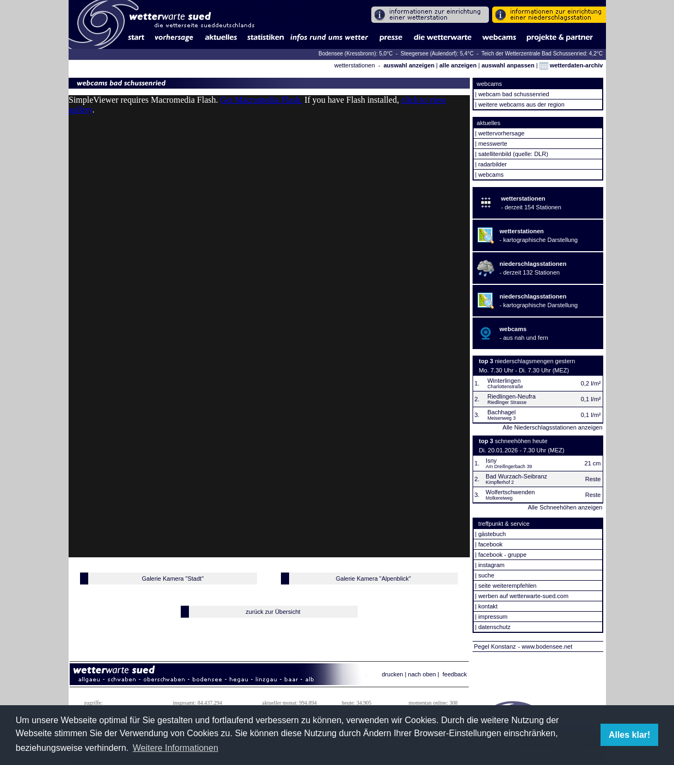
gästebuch (492, 534)
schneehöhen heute (521, 441)
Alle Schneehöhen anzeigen (565, 507)
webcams (490, 174)
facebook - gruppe (502, 554)
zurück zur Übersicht (273, 611)
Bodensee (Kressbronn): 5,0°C (356, 54)
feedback (455, 674)
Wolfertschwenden (510, 492)
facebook (490, 544)
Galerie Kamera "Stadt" (173, 578)
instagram (491, 565)
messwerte (492, 143)
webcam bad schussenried (513, 94)
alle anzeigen (457, 65)
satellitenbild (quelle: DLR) (513, 154)
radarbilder (492, 164)
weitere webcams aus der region (521, 104)
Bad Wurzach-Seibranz (516, 476)
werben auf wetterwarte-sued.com (523, 596)
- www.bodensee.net (545, 646)
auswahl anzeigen (408, 65)
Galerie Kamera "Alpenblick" (373, 578)
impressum (492, 616)
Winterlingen (503, 380)
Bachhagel (501, 412)
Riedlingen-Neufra (511, 396)
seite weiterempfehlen (507, 585)
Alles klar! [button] (629, 734)
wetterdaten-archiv (571, 65)
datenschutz (494, 627)
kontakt (487, 606)
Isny (491, 460)
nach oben (422, 674)
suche (486, 575)
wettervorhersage (501, 133)
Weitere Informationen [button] (175, 747)
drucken (392, 674)
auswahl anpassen (507, 65)
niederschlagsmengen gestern (535, 361)
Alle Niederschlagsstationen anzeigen (552, 427)
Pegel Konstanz (495, 646)
